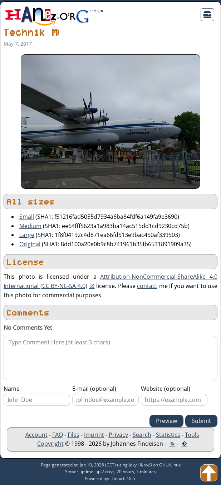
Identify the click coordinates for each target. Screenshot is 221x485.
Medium (30, 226)
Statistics (168, 435)
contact (147, 286)
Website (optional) (165, 389)
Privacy (118, 435)
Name (12, 389)
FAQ (57, 435)
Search (142, 435)
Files (73, 435)
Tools (192, 435)
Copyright (50, 444)
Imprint (94, 435)
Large (26, 235)
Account (36, 435)
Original (29, 244)
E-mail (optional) (94, 389)
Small (26, 217)
